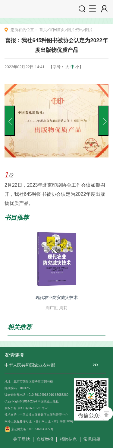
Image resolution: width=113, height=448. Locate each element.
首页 (43, 29)
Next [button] (103, 121)
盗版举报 (44, 439)
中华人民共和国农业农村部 (30, 365)
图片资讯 (75, 29)
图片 (89, 29)
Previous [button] (10, 121)
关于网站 (21, 439)
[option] (56, 144)
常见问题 (91, 439)
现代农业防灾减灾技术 (57, 297)
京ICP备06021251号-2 (32, 408)
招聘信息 (68, 439)
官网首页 (57, 29)
